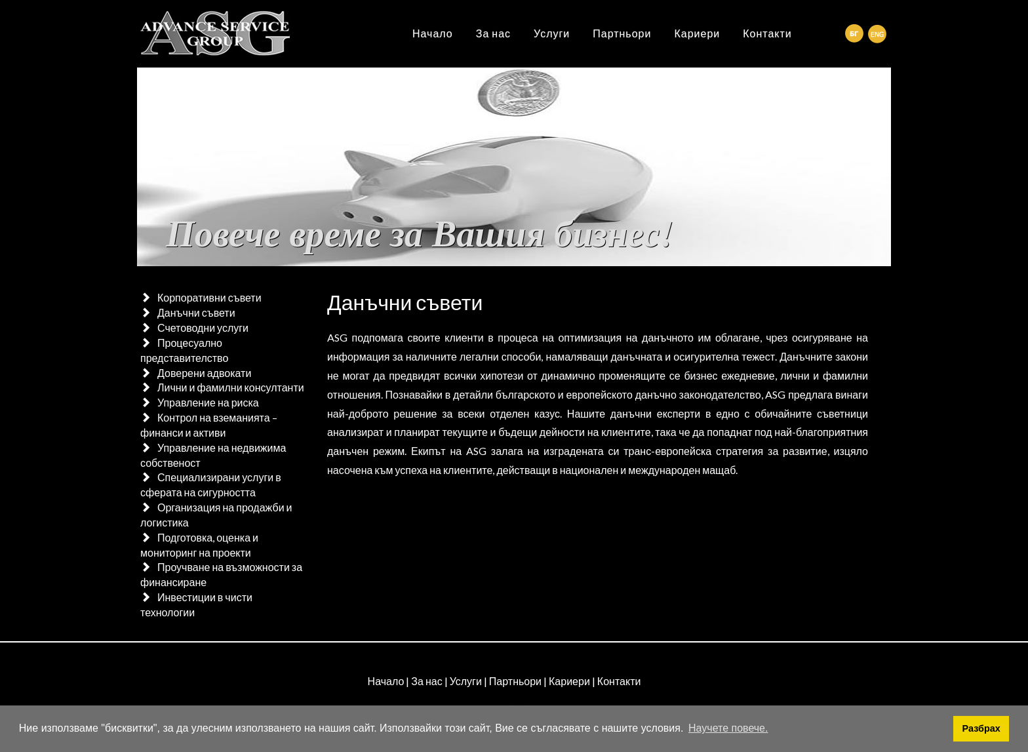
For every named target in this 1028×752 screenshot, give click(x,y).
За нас (493, 33)
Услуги (552, 33)
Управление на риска (208, 402)
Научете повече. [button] (728, 728)
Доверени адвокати (204, 372)
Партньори (622, 33)
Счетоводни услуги (202, 327)
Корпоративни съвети (209, 297)
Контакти (767, 33)
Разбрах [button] (981, 728)
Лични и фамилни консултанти (230, 387)
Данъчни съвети (196, 312)
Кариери (697, 33)
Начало (432, 33)
